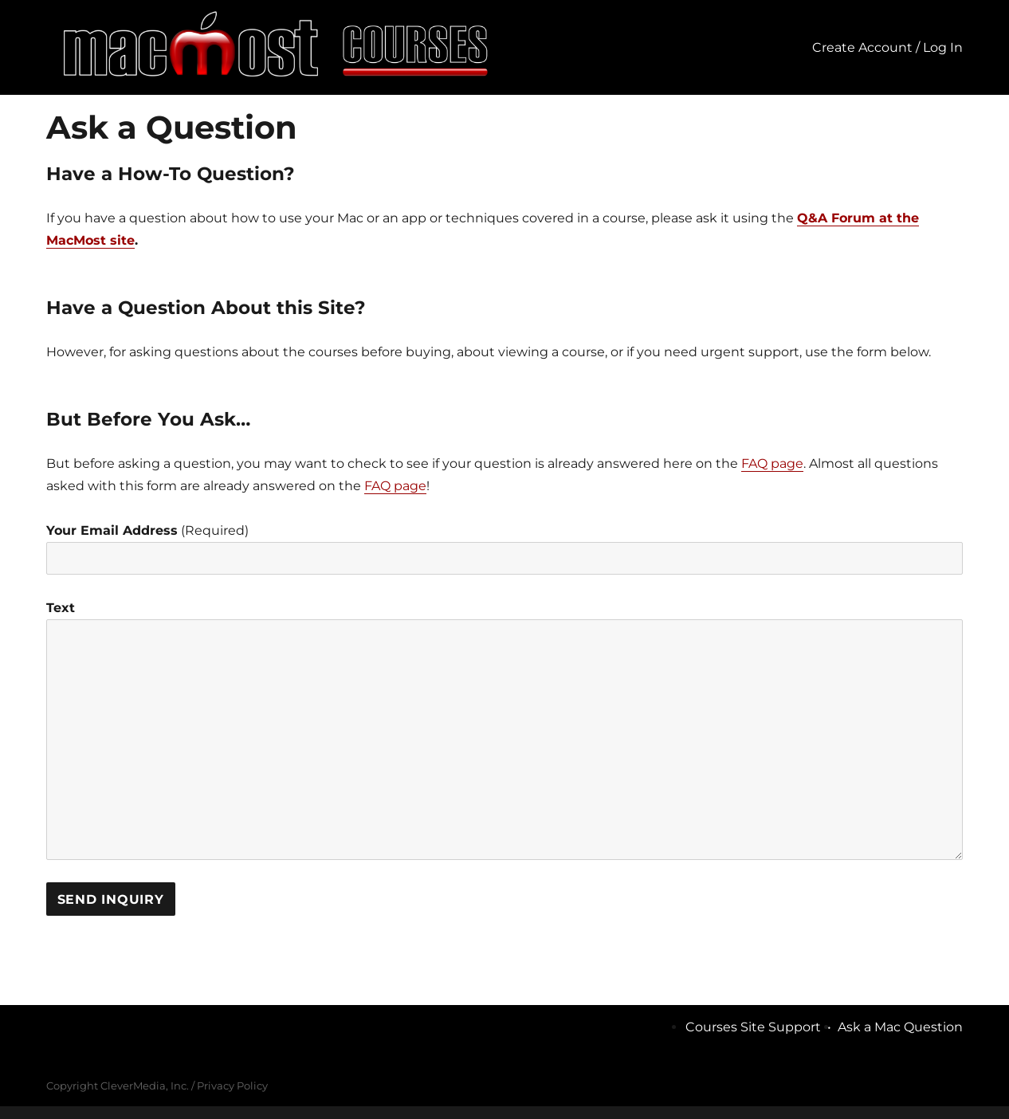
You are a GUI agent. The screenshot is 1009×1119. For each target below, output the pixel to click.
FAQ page (772, 463)
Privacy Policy (232, 1085)
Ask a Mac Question (900, 1027)
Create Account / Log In (887, 47)
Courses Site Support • (761, 1027)
